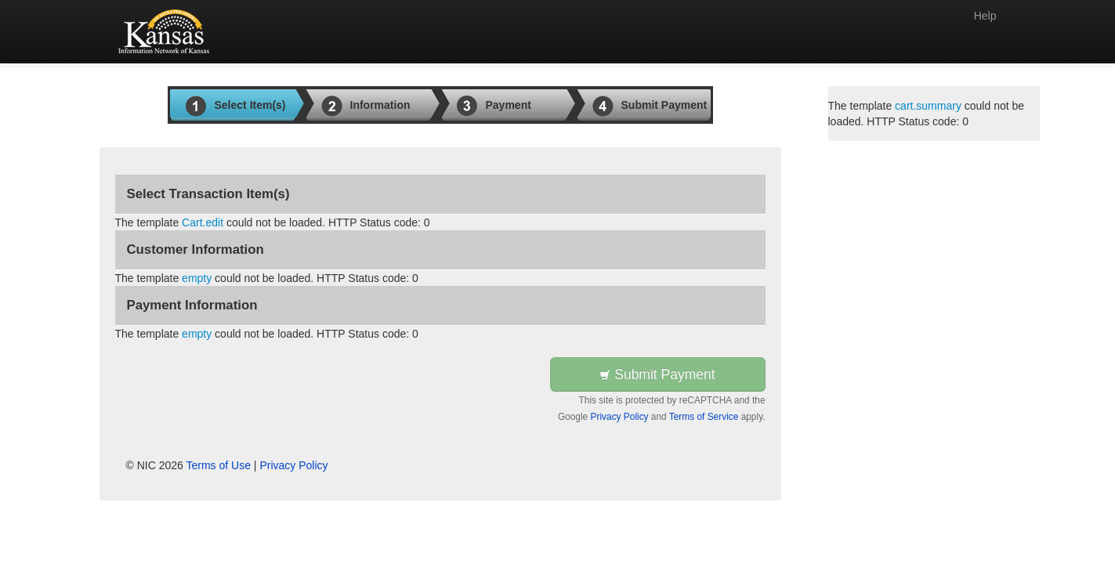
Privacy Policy (620, 416)
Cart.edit (202, 222)
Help (985, 15)
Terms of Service (704, 416)
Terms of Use (218, 465)
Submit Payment (657, 374)
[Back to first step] (166, 31)
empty (197, 278)
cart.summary (928, 105)
